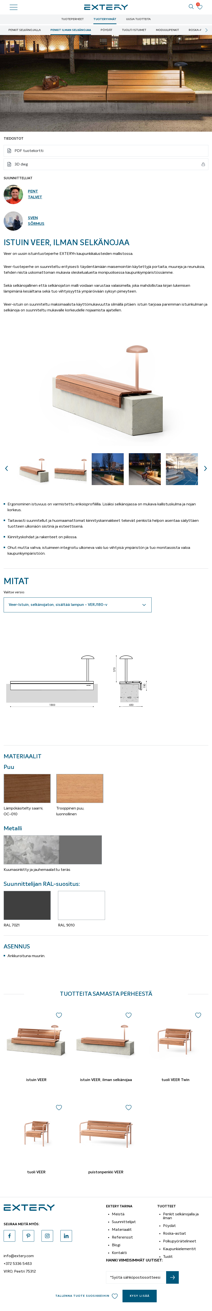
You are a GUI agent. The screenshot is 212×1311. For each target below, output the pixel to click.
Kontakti (119, 1253)
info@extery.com (19, 1256)
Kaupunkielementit (179, 1249)
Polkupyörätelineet (179, 1241)
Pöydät (106, 30)
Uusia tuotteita (138, 19)
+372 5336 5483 (18, 1264)
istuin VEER (36, 1080)
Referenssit (122, 1237)
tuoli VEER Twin (175, 1080)
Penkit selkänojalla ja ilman (181, 1216)
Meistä (118, 1214)
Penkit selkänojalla (24, 30)
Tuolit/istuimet (134, 30)
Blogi (116, 1245)
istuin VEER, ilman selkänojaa (106, 1080)
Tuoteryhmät (104, 19)
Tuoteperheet (72, 19)
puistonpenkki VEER (105, 1172)
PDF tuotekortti (29, 151)
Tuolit (168, 1257)
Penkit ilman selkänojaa (70, 30)
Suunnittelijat (124, 1222)
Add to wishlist (115, 1296)
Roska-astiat (199, 30)
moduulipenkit (167, 30)
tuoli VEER (36, 1172)
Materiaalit (122, 1230)
